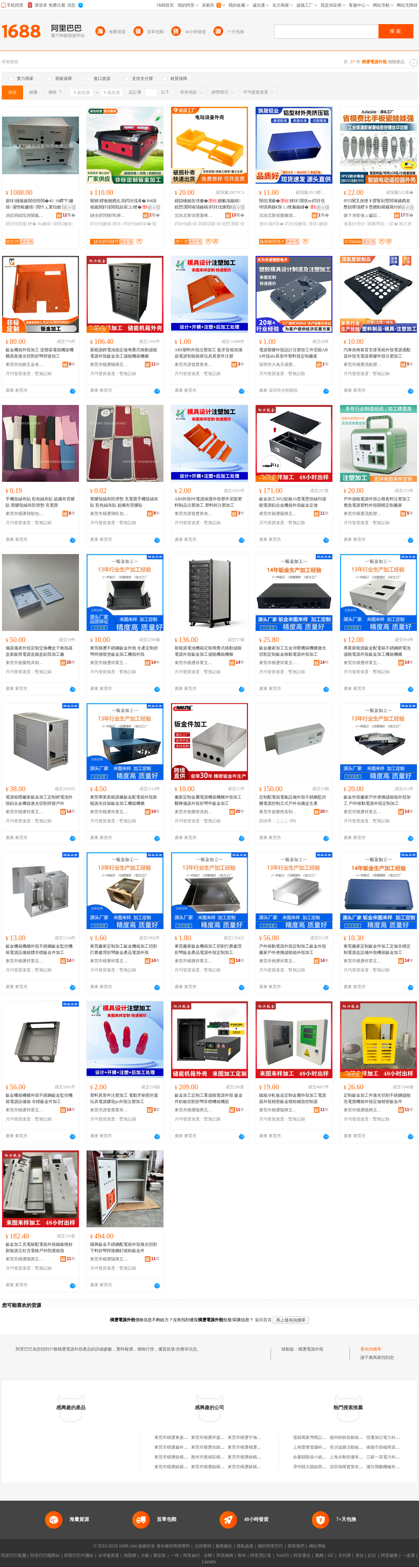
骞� (69, 215)
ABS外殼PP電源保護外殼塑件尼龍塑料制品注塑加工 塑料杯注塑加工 (208, 502)
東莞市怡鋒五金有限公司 (25, 364)
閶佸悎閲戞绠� (21, 223)
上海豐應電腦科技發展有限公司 (322, 1447)
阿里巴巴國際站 (45, 1555)
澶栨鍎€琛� (271, 223)
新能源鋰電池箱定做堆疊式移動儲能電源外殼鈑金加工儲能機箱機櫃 (123, 353)
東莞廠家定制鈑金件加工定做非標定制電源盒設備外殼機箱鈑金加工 (377, 949)
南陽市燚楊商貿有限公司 (389, 1447)
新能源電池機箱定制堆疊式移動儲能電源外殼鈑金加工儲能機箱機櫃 (208, 651)
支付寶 (344, 1555)
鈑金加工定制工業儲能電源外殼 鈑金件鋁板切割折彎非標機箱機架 (209, 1098)
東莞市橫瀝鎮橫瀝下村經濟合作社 (259, 1466)
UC (331, 1555)
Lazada (209, 1561)
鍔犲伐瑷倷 (186, 223)
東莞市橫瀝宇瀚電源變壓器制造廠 (259, 1437)
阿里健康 (389, 1555)
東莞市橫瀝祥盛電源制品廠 (216, 1437)
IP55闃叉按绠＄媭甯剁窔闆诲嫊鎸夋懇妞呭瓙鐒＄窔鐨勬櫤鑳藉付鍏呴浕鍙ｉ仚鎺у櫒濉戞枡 (377, 204)
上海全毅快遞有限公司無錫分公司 (361, 1457)
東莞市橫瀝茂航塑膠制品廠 (363, 364)
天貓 (145, 1555)
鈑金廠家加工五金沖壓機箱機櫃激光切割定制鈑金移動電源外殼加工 (292, 651)
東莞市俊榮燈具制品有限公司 (25, 662)
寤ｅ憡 (69, 207)
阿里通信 (302, 1555)
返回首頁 (263, 1319)
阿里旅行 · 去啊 (197, 1555)
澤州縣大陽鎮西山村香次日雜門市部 (326, 1466)
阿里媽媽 (224, 1555)
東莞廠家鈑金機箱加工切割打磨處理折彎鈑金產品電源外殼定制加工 (208, 949)
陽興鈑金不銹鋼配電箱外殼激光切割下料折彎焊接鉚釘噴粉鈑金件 (123, 1247)
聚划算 (159, 1555)
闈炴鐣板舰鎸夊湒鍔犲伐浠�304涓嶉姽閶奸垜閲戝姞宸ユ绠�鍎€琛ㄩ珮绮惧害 (123, 204)
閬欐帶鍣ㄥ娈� (382, 223)
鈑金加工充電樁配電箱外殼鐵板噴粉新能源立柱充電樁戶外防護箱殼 (39, 1247)
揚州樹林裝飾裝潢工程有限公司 (359, 1437)
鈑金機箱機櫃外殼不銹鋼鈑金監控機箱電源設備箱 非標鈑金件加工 (39, 1098)
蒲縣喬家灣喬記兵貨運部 (316, 1437)
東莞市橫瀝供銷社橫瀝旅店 (216, 1447)
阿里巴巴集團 (13, 1555)
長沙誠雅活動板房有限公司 (355, 1447)
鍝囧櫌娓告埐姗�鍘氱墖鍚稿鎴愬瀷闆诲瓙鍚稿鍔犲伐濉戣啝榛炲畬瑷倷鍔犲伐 (209, 204)
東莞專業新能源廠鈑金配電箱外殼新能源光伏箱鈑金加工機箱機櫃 (123, 800)
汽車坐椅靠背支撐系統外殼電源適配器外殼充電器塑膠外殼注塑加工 (377, 353)
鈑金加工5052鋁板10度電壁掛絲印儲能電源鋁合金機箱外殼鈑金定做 (292, 502)
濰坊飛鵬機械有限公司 (387, 1466)
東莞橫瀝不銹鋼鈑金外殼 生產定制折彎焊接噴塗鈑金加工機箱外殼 (124, 651)
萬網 (319, 1555)
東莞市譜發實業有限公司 (194, 364)
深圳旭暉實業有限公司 (351, 1466)
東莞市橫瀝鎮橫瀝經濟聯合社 (181, 1457)
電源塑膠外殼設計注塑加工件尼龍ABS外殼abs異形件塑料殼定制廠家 (293, 353)
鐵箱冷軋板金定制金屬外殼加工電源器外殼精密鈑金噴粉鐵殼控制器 (292, 1098)
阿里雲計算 (260, 1555)
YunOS (282, 1555)
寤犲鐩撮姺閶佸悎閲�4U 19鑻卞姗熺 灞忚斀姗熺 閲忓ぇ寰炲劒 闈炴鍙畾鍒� (39, 204)
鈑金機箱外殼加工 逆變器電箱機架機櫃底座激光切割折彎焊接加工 (40, 353)
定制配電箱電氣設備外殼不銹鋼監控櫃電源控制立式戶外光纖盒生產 (292, 800)
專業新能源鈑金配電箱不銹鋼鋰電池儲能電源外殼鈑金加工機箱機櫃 (377, 651)
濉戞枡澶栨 (355, 223)
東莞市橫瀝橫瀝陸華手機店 (253, 1447)
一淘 (174, 1555)
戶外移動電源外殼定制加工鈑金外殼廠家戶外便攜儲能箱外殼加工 (292, 949)
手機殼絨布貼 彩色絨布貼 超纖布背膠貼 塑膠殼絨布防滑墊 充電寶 (40, 502)
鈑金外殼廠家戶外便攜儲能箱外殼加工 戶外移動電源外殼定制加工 (377, 800)
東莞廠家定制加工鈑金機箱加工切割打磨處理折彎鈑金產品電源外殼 (123, 949)
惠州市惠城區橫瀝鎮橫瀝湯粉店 (220, 1457)
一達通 (408, 1555)
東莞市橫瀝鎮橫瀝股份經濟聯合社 (259, 1457)
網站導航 (317, 1546)
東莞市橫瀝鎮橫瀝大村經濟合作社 (222, 1466)
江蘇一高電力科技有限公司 (391, 1457)
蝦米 (242, 1555)
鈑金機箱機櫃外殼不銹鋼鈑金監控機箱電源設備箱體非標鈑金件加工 (39, 949)
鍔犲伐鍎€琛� (137, 223)
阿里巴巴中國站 (79, 1555)
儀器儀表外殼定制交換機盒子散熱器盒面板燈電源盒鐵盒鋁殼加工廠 (39, 651)
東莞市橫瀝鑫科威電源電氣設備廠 (185, 1447)
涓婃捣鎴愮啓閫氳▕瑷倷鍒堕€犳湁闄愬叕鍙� (25, 215)
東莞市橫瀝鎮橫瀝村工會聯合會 (183, 1466)
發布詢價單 (370, 1349)
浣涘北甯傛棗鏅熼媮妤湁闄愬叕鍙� (278, 215)
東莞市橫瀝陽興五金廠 (109, 364)
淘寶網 (130, 1555)
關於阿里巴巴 (270, 1546)
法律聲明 (202, 1546)
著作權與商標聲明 (173, 1546)
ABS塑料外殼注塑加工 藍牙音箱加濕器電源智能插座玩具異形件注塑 (208, 353)
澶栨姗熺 (319, 223)
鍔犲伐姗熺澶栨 (106, 223)
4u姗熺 (45, 223)
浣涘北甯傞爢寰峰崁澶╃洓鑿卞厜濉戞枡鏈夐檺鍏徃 (194, 215)
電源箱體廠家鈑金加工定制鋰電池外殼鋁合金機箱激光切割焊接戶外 (39, 800)
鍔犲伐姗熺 (296, 223)
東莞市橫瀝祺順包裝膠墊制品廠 (25, 513)
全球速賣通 (108, 1555)
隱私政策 (245, 1546)
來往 (359, 1555)
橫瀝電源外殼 (310, 1349)
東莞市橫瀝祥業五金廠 (109, 662)
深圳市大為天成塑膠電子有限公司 (278, 364)
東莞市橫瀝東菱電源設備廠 (179, 1437)
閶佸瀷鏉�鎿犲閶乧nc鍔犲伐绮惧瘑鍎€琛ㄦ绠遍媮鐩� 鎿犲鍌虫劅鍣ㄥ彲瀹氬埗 (293, 204)
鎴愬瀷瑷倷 (233, 223)
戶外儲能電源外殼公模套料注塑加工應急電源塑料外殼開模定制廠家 (377, 502)
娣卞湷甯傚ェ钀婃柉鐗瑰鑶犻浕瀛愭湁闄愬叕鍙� (363, 215)
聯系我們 (296, 1546)
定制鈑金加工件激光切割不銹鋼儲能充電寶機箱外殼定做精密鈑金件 (377, 1098)
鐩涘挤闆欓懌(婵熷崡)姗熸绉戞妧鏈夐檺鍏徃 (109, 215)
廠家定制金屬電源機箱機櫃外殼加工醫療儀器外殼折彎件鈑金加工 (208, 800)
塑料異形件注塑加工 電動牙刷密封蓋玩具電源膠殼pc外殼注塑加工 (124, 1098)
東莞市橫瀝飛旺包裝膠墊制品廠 (109, 513)
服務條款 (223, 1546)
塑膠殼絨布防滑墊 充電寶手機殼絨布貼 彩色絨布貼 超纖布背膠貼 (124, 502)
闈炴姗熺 (63, 223)
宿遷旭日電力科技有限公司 (391, 1437)
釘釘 (372, 1555)
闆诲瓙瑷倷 (209, 223)
